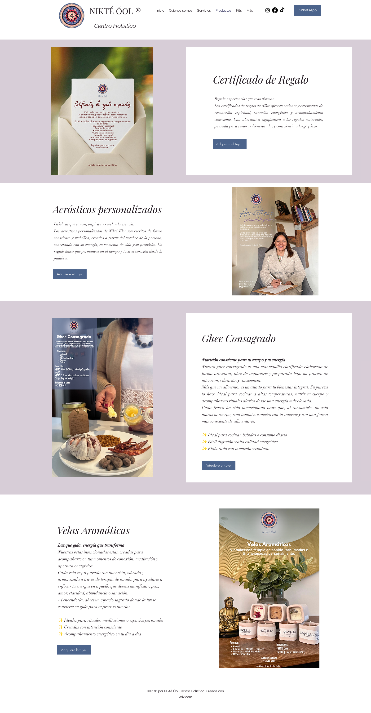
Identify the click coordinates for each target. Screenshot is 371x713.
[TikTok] (282, 10)
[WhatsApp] (307, 10)
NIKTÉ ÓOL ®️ (115, 10)
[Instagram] (267, 10)
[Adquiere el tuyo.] (230, 144)
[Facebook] (275, 10)
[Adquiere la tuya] (74, 650)
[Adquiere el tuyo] (70, 274)
